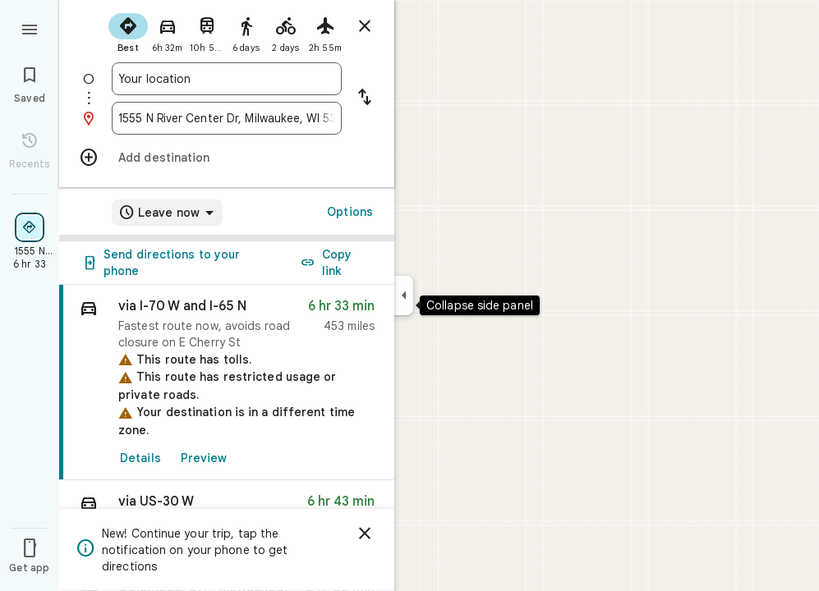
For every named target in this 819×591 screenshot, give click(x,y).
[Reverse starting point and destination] (365, 98)
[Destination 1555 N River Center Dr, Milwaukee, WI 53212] (226, 118)
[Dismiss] (365, 533)
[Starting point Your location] (226, 79)
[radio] (128, 31)
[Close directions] (364, 26)
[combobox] (226, 78)
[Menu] (29, 28)
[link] (226, 382)
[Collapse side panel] (403, 295)
